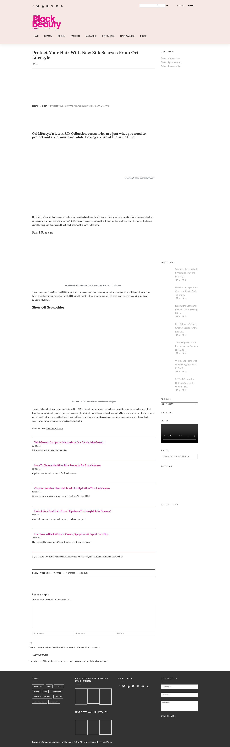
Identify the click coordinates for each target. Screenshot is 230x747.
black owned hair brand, (51, 557)
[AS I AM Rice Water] (179, 216)
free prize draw (39, 702)
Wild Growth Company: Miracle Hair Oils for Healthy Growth (69, 442)
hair (45, 691)
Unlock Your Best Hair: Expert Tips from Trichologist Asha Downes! (72, 511)
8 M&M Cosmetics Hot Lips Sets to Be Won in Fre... (184, 383)
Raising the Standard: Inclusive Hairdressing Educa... (186, 309)
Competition (56, 691)
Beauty (48, 36)
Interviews (108, 36)
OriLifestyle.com (54, 428)
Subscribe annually (170, 66)
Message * (179, 706)
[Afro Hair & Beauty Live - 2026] (179, 253)
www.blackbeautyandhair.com (58, 742)
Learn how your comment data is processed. (88, 661)
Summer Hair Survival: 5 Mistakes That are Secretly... (186, 272)
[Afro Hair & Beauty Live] (122, 32)
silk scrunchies (116, 557)
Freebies (58, 697)
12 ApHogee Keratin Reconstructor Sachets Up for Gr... (186, 346)
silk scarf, (93, 557)
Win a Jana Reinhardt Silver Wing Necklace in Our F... (186, 364)
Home (35, 105)
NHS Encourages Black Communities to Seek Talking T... (186, 291)
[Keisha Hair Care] (179, 141)
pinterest (70, 573)
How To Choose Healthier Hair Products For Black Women (67, 465)
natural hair (38, 686)
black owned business (42, 697)
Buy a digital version (171, 62)
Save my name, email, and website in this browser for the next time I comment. (64, 647)
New (49, 686)
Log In (164, 5)
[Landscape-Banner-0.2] (90, 128)
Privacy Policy (105, 742)
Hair (36, 36)
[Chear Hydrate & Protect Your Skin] (179, 179)
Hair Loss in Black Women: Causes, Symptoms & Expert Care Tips (71, 534)
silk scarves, (103, 557)
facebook (45, 573)
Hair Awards (127, 36)
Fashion (75, 36)
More (143, 36)
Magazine (91, 36)
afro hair (59, 686)
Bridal (61, 36)
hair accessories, (69, 557)
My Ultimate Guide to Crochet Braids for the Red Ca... (186, 328)
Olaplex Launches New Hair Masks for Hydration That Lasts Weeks (72, 488)
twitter (57, 573)
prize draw (54, 702)
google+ (83, 573)
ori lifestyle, (83, 557)
